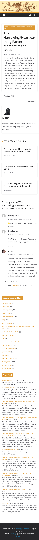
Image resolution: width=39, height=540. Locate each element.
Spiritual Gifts (6, 352)
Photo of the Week (8, 335)
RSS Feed (8, 375)
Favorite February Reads (10, 450)
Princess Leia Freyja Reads (10, 342)
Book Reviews (6, 303)
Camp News (6, 313)
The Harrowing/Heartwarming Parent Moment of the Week (18, 150)
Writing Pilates (6, 368)
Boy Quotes (31, 101)
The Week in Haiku (8, 358)
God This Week (7, 323)
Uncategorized (6, 362)
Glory (3, 320)
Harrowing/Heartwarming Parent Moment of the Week (18, 27)
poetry (4, 338)
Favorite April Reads (8, 380)
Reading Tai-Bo (8, 96)
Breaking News (7, 310)
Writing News (6, 365)
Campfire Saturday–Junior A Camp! (13, 489)
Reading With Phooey (9, 348)
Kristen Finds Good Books (10, 332)
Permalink (29, 219)
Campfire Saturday (8, 316)
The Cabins (5, 355)
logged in (15, 285)
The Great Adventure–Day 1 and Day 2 (19, 167)
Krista (10, 251)
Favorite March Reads (9, 388)
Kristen (18, 54)
